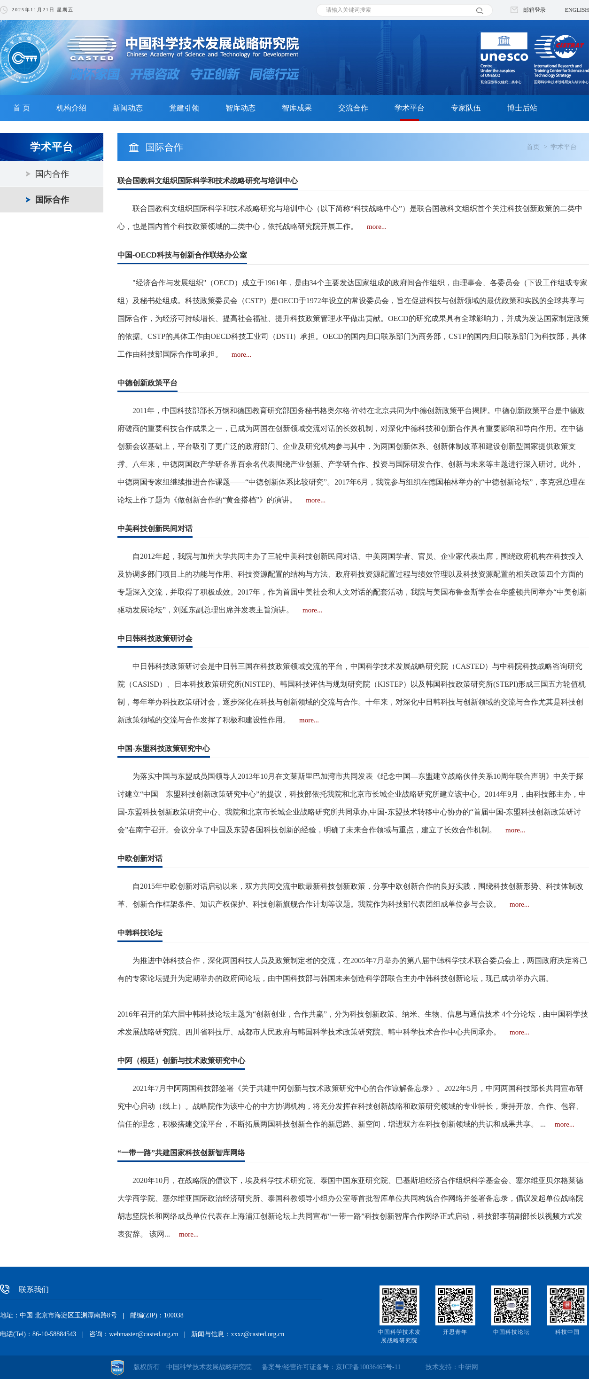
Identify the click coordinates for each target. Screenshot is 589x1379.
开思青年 (455, 1332)
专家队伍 (466, 108)
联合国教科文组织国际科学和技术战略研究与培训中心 (207, 181)
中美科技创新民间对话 (155, 529)
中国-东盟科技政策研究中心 (163, 748)
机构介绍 (71, 108)
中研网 (468, 1367)
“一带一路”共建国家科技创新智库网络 (181, 1153)
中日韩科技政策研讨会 (155, 638)
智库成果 (297, 108)
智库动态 (240, 108)
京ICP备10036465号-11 (368, 1367)
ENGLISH (577, 10)
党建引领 (184, 108)
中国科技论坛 (511, 1332)
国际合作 (52, 199)
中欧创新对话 (140, 858)
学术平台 (410, 108)
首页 (533, 146)
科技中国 (567, 1332)
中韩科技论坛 (140, 933)
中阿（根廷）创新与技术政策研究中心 (181, 1061)
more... (377, 226)
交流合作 (353, 108)
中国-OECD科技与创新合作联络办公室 (182, 255)
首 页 (21, 108)
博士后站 (522, 108)
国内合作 (52, 174)
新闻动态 (128, 108)
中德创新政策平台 (147, 383)
